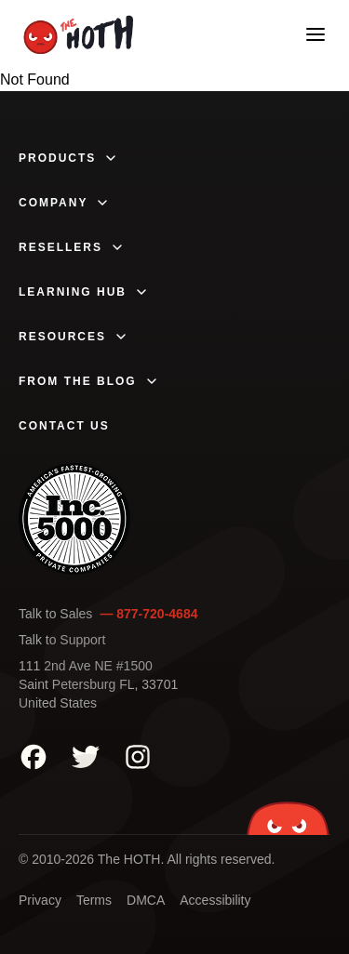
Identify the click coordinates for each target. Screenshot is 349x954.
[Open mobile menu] (315, 34)
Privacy (40, 900)
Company (64, 202)
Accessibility (215, 900)
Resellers (72, 247)
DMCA (146, 900)
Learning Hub (84, 292)
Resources (73, 336)
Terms (94, 900)
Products (68, 158)
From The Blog (89, 381)
